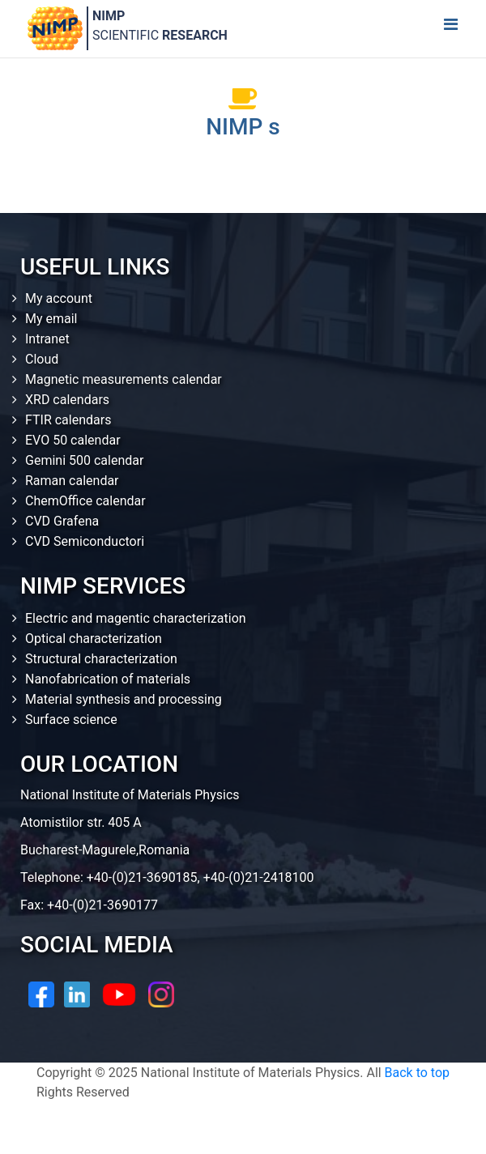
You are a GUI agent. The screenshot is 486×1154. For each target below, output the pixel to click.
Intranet (47, 339)
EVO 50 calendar (73, 440)
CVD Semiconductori (84, 541)
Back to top (417, 1072)
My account (58, 298)
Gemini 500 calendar (84, 460)
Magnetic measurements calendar (123, 379)
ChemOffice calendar (85, 501)
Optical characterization (93, 638)
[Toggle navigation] (450, 28)
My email (51, 318)
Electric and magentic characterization (135, 618)
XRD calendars (67, 399)
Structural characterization (101, 658)
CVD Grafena (62, 521)
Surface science (71, 719)
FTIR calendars (68, 420)
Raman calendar (72, 480)
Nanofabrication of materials (107, 679)
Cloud (41, 359)
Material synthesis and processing (123, 699)
